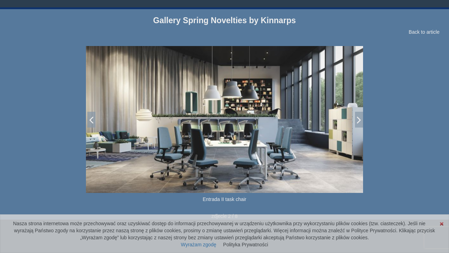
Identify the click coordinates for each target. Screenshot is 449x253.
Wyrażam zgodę (198, 244)
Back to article (424, 32)
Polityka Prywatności (245, 244)
